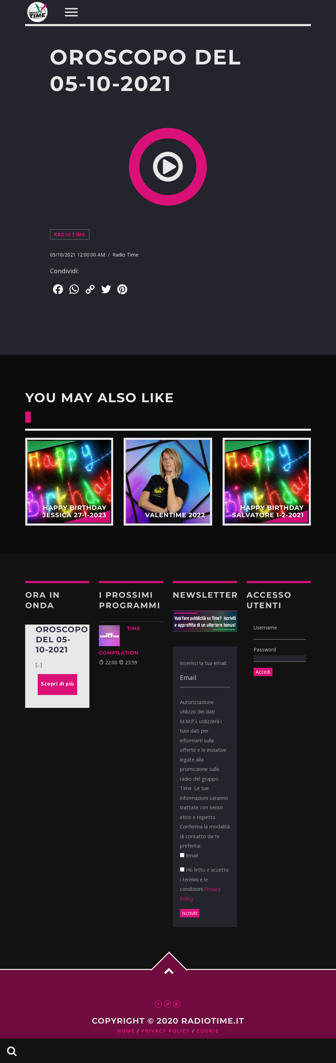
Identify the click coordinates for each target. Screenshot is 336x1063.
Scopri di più (69, 482)
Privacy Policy (165, 1031)
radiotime (70, 234)
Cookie (207, 1031)
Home (126, 1031)
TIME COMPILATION (119, 640)
